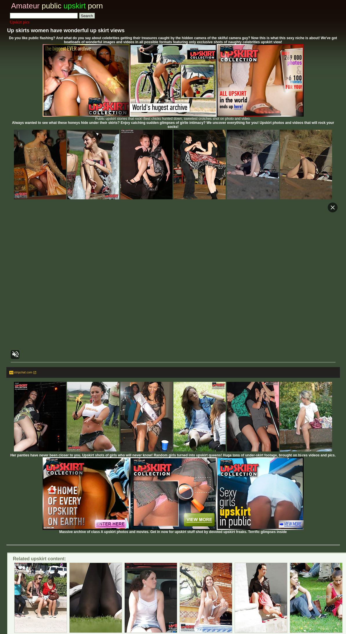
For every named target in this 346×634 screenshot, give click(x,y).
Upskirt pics (20, 22)
